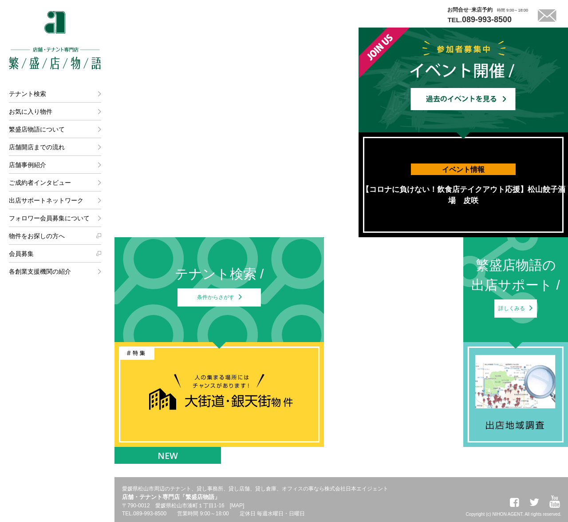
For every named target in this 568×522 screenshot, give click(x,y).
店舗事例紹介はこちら (177, 220)
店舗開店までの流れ (37, 147)
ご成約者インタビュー (40, 182)
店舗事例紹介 (27, 164)
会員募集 (21, 253)
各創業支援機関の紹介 (40, 271)
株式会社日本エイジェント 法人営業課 (61, 417)
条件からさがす (216, 302)
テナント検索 (27, 93)
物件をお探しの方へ (37, 235)
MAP (237, 505)
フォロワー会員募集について (49, 218)
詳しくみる (512, 313)
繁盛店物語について (37, 129)
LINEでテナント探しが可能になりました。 (255, 12)
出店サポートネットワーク (46, 200)
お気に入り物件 (30, 111)
